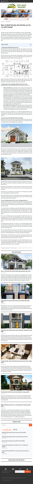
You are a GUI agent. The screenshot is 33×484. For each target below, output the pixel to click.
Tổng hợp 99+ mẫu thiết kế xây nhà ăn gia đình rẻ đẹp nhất (16, 361)
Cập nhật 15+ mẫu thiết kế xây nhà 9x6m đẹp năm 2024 (15, 301)
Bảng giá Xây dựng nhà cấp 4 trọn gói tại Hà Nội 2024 (14, 432)
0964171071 (5, 1)
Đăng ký (27, 471)
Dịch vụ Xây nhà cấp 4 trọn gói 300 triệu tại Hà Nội (13, 440)
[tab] (7, 429)
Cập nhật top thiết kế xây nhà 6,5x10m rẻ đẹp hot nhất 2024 (16, 330)
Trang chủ (3, 21)
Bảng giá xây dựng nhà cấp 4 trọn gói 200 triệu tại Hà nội (15, 436)
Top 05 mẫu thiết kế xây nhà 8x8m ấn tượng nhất (15, 392)
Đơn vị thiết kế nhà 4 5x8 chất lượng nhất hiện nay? (16, 271)
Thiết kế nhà (8, 21)
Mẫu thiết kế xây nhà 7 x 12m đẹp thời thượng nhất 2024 (16, 405)
